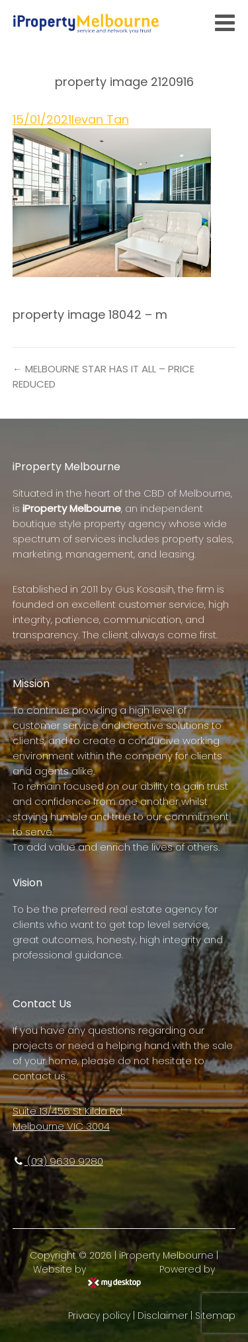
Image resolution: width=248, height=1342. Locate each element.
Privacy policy (99, 1315)
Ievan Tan (100, 119)
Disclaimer (163, 1315)
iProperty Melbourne (166, 1255)
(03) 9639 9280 (58, 1161)
